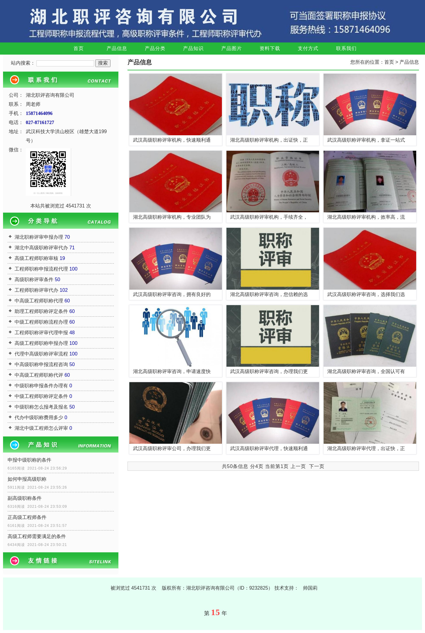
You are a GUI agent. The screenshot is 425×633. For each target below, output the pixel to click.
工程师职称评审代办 (36, 290)
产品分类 (155, 48)
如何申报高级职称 (27, 479)
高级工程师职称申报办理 (41, 343)
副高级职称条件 (25, 498)
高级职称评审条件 (34, 279)
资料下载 (270, 48)
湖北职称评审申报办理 (39, 237)
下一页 (317, 466)
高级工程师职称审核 (36, 258)
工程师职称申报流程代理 (41, 268)
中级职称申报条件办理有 (41, 385)
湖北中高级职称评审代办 (41, 247)
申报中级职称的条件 (29, 460)
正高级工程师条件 (27, 517)
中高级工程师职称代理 (39, 300)
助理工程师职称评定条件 (41, 311)
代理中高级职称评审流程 (41, 353)
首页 (78, 48)
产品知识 (193, 48)
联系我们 (346, 48)
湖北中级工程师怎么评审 (41, 428)
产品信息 (117, 48)
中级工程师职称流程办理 (41, 322)
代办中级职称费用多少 (39, 417)
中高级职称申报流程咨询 (41, 364)
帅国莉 (310, 588)
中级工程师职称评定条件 (41, 396)
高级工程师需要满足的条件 (37, 536)
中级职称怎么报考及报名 (41, 406)
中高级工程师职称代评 (39, 375)
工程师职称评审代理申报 (41, 332)
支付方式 (308, 48)
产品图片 (231, 48)
